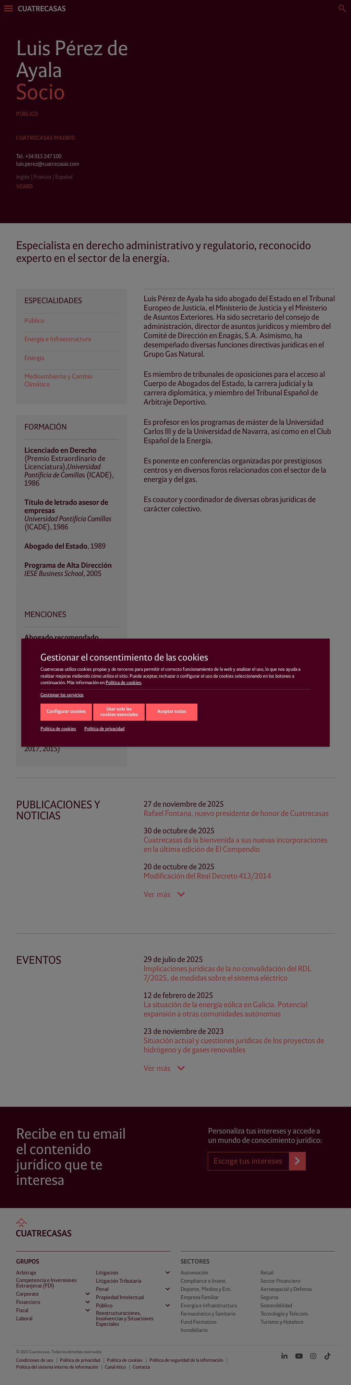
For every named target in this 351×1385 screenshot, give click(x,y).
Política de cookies (123, 682)
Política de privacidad (104, 729)
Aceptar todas (171, 712)
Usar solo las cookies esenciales (119, 712)
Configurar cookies (66, 712)
